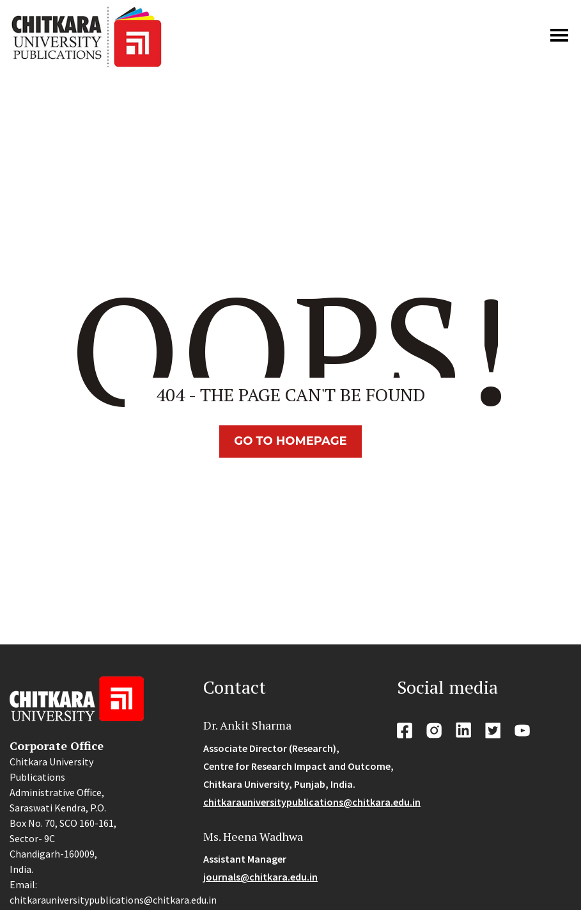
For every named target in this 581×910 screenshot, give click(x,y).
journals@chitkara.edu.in (260, 876)
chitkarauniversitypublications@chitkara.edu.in (312, 801)
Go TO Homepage (290, 441)
